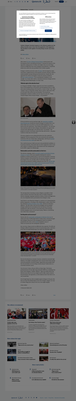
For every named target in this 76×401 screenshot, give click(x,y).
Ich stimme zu (48, 30)
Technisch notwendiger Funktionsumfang (27, 30)
